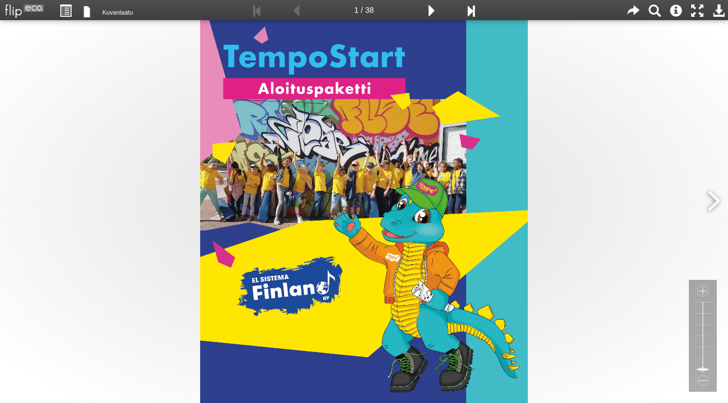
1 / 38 (364, 10)
